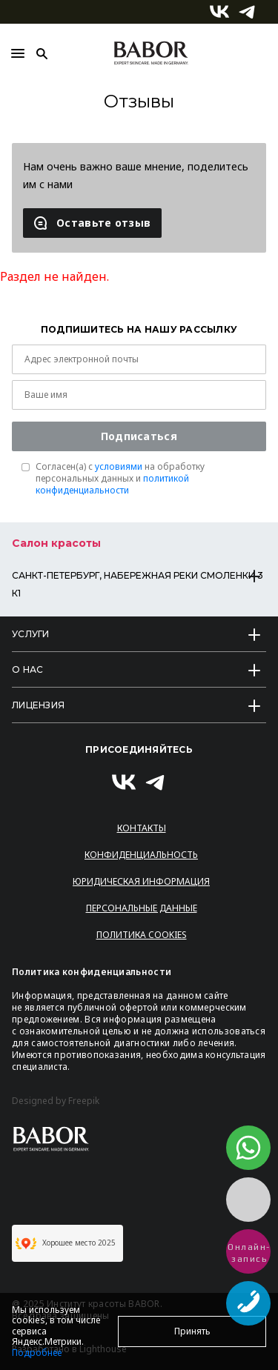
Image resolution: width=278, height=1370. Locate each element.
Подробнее (37, 1352)
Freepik (83, 1101)
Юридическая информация (141, 881)
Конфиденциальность (141, 854)
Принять (192, 1331)
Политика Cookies (141, 934)
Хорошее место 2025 (66, 1243)
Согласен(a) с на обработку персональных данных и (120, 478)
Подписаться (139, 436)
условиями (118, 466)
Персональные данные (141, 908)
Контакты (141, 828)
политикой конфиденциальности (112, 484)
